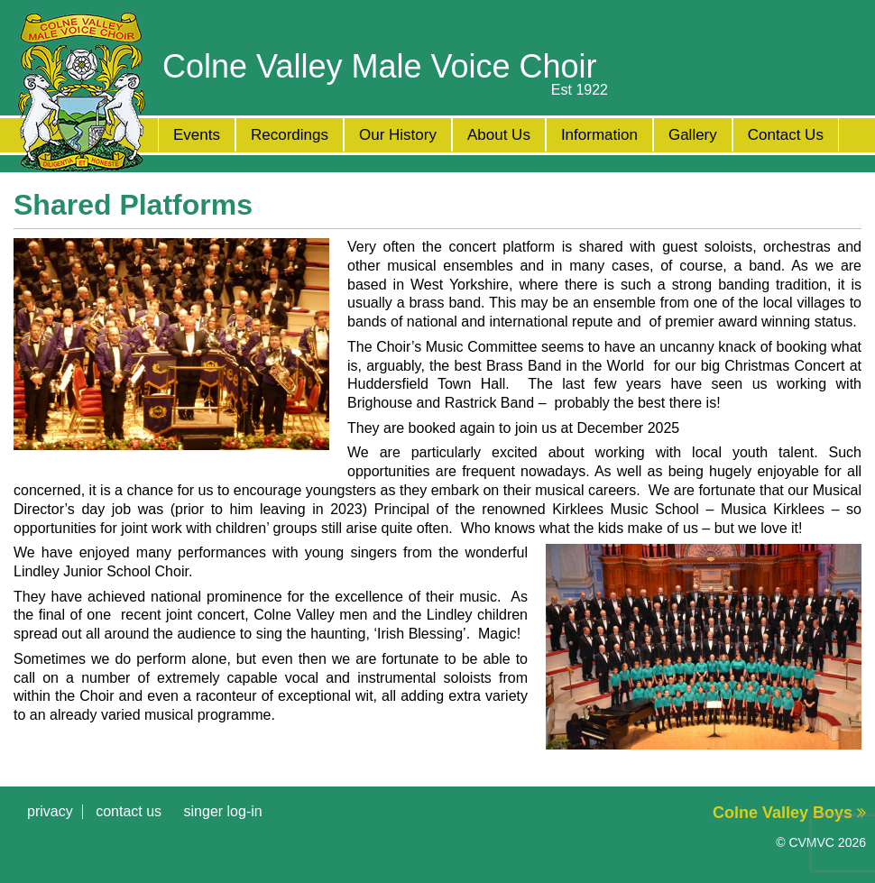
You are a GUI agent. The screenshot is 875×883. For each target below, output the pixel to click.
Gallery (692, 134)
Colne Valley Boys (789, 813)
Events (196, 134)
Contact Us (786, 134)
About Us (498, 134)
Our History (398, 134)
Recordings (289, 134)
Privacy (50, 811)
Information (599, 134)
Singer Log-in (223, 811)
